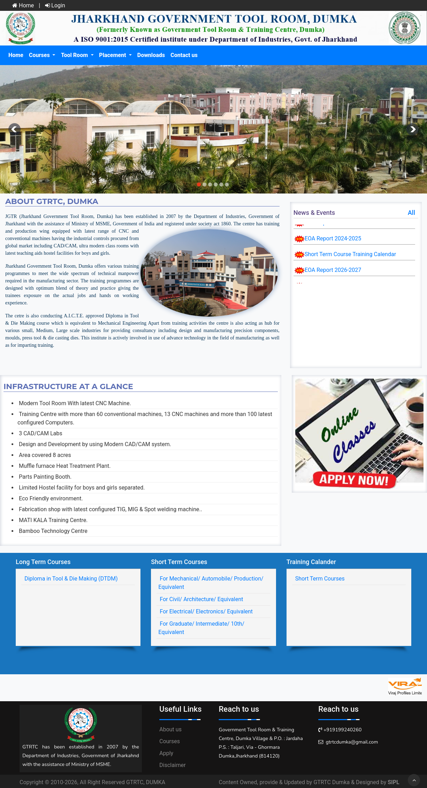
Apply (166, 753)
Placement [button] (113, 55)
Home (23, 5)
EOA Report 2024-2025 (333, 238)
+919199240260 (343, 729)
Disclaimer (172, 765)
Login (55, 5)
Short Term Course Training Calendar (350, 254)
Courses (169, 741)
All (411, 212)
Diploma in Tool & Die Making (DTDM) (70, 578)
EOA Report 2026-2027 (333, 270)
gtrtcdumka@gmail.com (352, 742)
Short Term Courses (319, 578)
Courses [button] (40, 55)
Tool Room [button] (75, 55)
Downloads (151, 55)
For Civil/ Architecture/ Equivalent (200, 599)
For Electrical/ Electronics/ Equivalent (205, 611)
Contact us (184, 55)
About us (170, 729)
